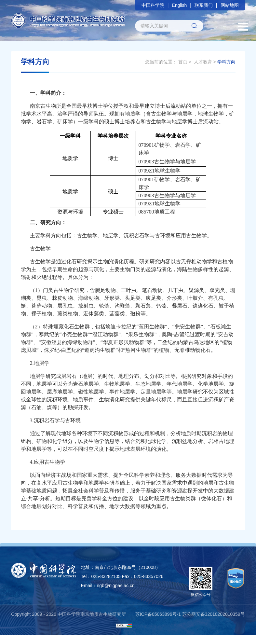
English (179, 5)
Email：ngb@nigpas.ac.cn (108, 585)
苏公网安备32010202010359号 (213, 614)
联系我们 (204, 5)
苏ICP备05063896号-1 (158, 614)
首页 (182, 61)
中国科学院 (152, 5)
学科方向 (226, 61)
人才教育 (203, 61)
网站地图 (230, 5)
